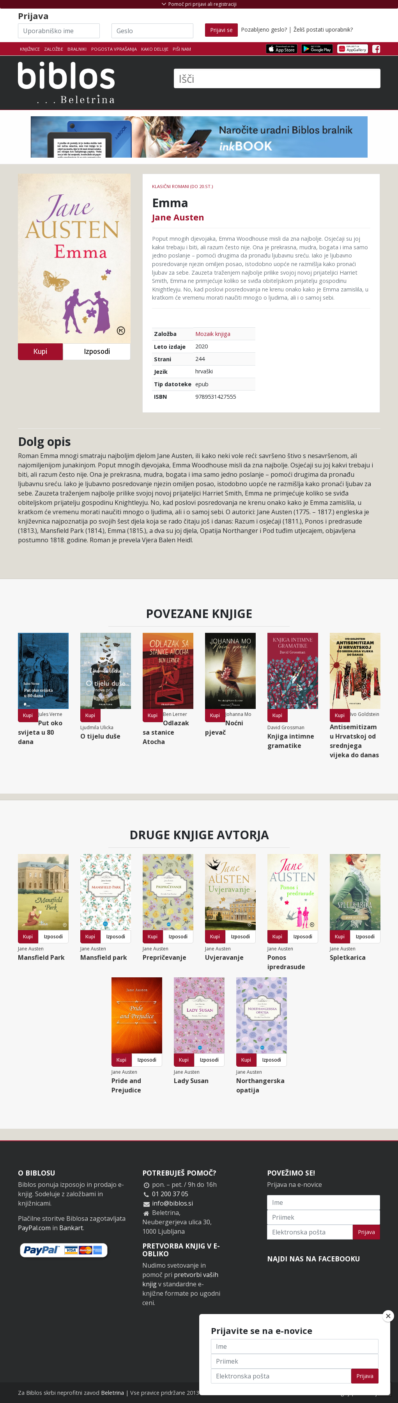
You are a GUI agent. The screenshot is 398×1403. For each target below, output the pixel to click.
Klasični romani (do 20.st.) (182, 186)
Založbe (53, 49)
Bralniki (77, 49)
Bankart (71, 1228)
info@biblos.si (172, 1203)
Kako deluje (154, 49)
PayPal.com (34, 1228)
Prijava (366, 1232)
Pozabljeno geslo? (264, 29)
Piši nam (182, 49)
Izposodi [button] (97, 351)
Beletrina (112, 1392)
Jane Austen (178, 217)
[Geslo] (152, 30)
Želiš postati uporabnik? (323, 29)
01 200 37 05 (170, 1194)
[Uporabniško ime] (59, 30)
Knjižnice (30, 49)
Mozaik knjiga (212, 333)
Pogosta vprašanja (114, 49)
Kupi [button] (40, 351)
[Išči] (277, 78)
